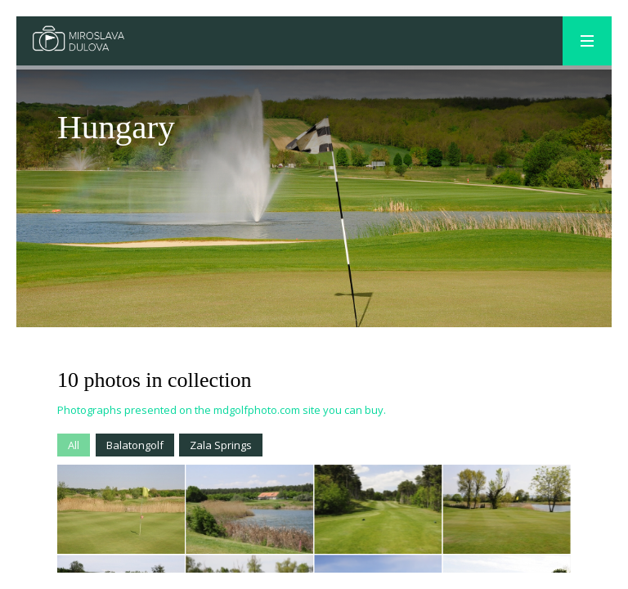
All (73, 445)
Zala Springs (221, 445)
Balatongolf (135, 445)
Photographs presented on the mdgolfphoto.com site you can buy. (221, 409)
